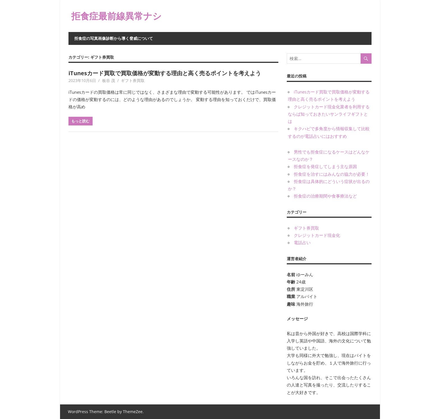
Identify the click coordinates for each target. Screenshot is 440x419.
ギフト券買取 (133, 80)
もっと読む (80, 120)
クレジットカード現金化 (317, 235)
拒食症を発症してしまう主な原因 (325, 166)
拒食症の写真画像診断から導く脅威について (113, 38)
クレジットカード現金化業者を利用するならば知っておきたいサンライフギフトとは (329, 114)
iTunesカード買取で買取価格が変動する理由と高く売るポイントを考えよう (164, 73)
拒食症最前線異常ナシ (116, 16)
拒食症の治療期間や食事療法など (325, 196)
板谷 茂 (108, 80)
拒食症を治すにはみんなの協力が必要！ (332, 174)
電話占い (302, 242)
